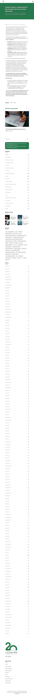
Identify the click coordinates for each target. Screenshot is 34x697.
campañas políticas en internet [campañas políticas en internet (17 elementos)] (18, 237)
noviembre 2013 (8, 487)
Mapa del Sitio (17, 693)
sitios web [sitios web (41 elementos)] (14, 257)
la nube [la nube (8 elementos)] (25, 244)
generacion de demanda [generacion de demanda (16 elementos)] (22, 241)
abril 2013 (7, 503)
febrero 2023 (8, 336)
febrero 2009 (8, 609)
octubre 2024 (8, 282)
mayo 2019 (7, 398)
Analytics (7, 154)
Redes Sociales (8, 192)
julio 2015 (7, 452)
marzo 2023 (8, 333)
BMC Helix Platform (9, 668)
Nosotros (7, 672)
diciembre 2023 (8, 309)
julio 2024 (7, 290)
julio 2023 (7, 322)
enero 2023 (7, 339)
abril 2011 (7, 560)
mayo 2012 (7, 530)
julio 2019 (7, 393)
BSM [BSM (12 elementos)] (20, 233)
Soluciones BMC (8, 666)
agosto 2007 (8, 628)
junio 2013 (7, 498)
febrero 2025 (8, 271)
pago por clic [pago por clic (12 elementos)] (8, 250)
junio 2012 (7, 528)
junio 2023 (7, 325)
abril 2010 (7, 590)
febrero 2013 (8, 509)
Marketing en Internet (9, 189)
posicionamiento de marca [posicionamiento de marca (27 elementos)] (10, 252)
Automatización (8, 157)
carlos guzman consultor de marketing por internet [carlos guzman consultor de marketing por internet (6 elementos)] (14, 239)
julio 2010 (7, 582)
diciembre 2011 (8, 541)
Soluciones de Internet (9, 203)
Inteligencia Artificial (9, 181)
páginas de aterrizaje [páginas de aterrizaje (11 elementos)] (22, 252)
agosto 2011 (8, 549)
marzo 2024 (8, 301)
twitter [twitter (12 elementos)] (25, 257)
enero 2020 (7, 376)
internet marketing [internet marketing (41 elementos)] (9, 244)
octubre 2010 (8, 574)
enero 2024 (7, 306)
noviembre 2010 (8, 571)
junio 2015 (7, 455)
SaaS (7, 195)
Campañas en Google (9, 162)
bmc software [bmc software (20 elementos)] (16, 233)
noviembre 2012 (8, 517)
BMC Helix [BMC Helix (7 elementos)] (20, 231)
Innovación (7, 178)
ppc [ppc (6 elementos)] (16, 252)
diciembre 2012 (8, 514)
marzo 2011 (8, 563)
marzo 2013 (8, 506)
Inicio (7, 664)
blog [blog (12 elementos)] (6, 231)
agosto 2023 (8, 320)
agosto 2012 (8, 522)
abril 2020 (7, 368)
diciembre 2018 (8, 409)
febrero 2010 (8, 595)
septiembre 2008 (8, 617)
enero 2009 (7, 611)
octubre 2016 (8, 417)
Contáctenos (8, 676)
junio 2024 (7, 293)
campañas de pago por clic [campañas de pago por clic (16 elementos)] (21, 235)
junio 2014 (7, 474)
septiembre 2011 (8, 547)
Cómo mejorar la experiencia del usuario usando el (15, 129)
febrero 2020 (8, 374)
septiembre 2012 (8, 520)
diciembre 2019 (8, 379)
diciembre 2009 (8, 601)
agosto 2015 (8, 449)
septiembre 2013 (8, 493)
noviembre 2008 (8, 614)
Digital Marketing (8, 670)
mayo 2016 (7, 428)
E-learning (7, 170)
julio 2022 (7, 347)
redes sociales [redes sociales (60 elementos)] (8, 254)
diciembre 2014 (8, 460)
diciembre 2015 (8, 441)
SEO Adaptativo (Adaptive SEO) (11, 197)
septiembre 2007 (8, 625)
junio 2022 (7, 349)
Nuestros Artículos (24, 692)
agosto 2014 (8, 468)
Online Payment (8, 682)
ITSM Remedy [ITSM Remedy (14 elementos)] (20, 244)
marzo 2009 (8, 606)
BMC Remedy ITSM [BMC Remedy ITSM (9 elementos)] (9, 233)
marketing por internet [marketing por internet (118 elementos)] (16, 246)
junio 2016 (7, 425)
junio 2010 (7, 584)
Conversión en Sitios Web (10, 168)
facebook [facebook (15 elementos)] (14, 241)
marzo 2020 (8, 371)
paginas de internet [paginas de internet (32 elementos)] (17, 248)
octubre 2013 (8, 490)
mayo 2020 (7, 366)
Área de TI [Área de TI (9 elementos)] (7, 259)
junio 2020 (7, 363)
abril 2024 (7, 298)
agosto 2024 (8, 287)
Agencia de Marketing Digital (17, 692)
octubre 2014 (8, 463)
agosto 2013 (8, 495)
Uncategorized (8, 205)
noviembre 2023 (8, 312)
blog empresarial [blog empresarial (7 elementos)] (11, 231)
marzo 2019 (8, 401)
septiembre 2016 (8, 420)
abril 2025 (7, 266)
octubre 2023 (8, 314)
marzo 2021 (8, 360)
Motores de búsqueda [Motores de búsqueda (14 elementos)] (9, 248)
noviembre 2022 (8, 344)
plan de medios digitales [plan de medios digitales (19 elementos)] (15, 250)
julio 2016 (7, 422)
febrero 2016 (8, 436)
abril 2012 (7, 533)
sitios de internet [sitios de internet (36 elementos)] (8, 257)
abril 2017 (7, 414)
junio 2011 (7, 555)
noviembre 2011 (8, 544)
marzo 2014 (8, 479)
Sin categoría (8, 200)
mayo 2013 (7, 501)
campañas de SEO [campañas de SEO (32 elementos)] (9, 237)
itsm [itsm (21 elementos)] (16, 244)
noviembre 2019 (8, 382)
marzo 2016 (8, 433)
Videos (7, 208)
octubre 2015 (8, 447)
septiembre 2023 (8, 317)
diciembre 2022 (8, 341)
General (7, 176)
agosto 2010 (8, 579)
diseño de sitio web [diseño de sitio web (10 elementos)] (9, 241)
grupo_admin (16, 24)
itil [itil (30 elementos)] (13, 244)
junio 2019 (7, 395)
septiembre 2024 (8, 285)
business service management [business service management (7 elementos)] (11, 235)
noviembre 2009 (8, 603)
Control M (7, 165)
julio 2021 (7, 355)
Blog (6, 674)
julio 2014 (7, 471)
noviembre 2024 (8, 279)
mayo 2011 (7, 557)
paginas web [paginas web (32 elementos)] (24, 248)
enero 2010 (7, 598)
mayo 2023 (7, 328)
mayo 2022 (7, 352)
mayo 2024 (7, 295)
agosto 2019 (8, 390)
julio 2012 (7, 525)
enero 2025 (7, 274)
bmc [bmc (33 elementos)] (16, 231)
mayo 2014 (7, 476)
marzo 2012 (8, 536)
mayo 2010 (7, 587)
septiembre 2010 (8, 576)
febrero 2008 (8, 622)
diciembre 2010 (8, 568)
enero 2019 (7, 406)
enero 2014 (7, 482)
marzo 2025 (8, 268)
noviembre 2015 (8, 444)
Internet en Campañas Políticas (11, 184)
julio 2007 (7, 630)
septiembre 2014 (8, 466)
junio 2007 (7, 633)
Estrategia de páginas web (10, 173)
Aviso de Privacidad (9, 678)
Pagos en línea (8, 680)
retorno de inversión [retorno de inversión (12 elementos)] (15, 254)
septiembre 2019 (8, 387)
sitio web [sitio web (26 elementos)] (18, 257)
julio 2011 (7, 552)
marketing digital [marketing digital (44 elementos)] (8, 246)
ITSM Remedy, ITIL (22, 24)
